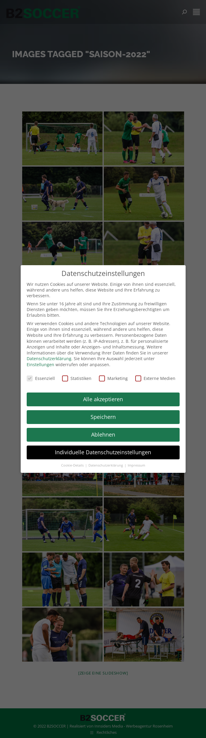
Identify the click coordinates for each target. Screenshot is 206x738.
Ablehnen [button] (103, 434)
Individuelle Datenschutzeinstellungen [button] (103, 452)
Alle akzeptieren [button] (103, 399)
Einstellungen (40, 364)
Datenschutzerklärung (49, 358)
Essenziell (41, 378)
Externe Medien (155, 378)
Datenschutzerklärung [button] (106, 465)
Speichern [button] (103, 416)
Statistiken (76, 378)
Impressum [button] (136, 465)
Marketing (113, 378)
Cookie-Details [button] (73, 465)
